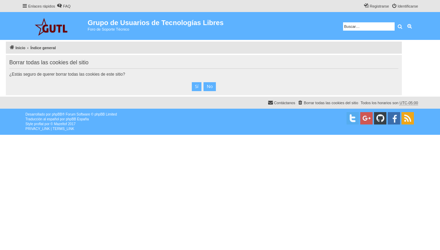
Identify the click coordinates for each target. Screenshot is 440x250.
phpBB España (77, 119)
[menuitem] (63, 6)
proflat (39, 124)
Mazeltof (60, 124)
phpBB (57, 114)
